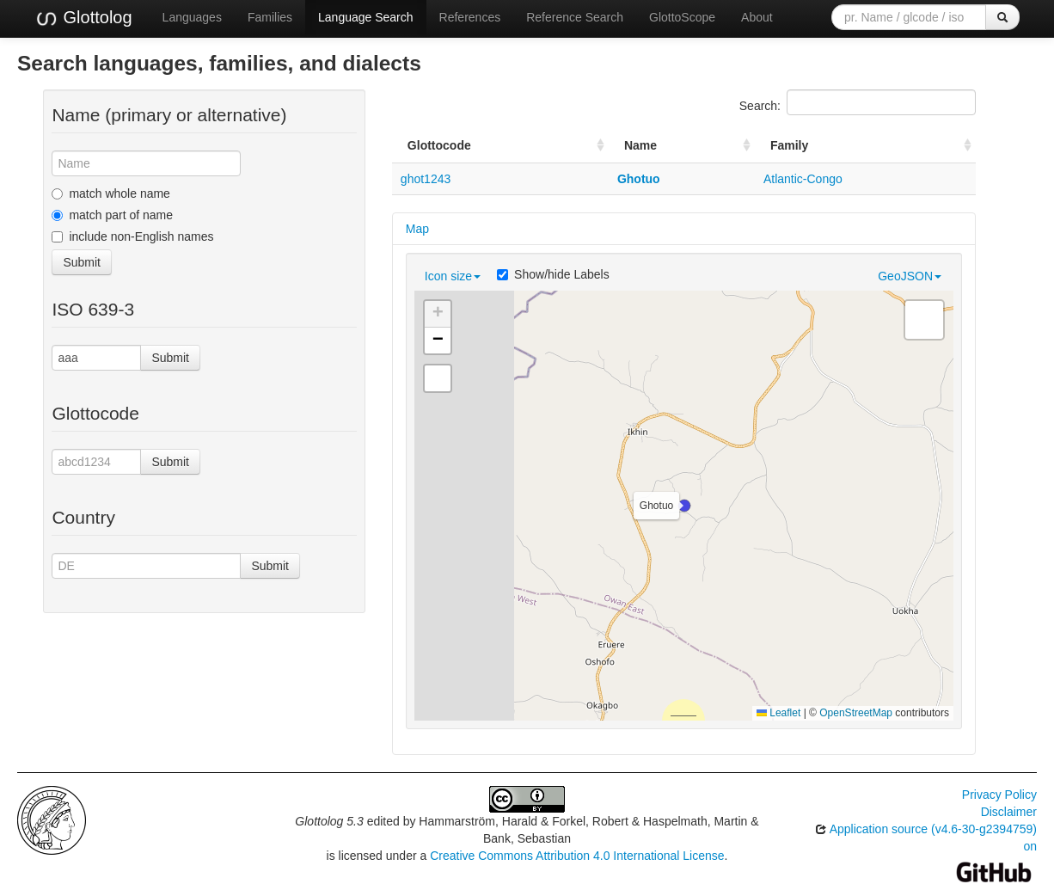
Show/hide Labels (553, 274)
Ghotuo (638, 179)
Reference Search (574, 17)
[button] (684, 505)
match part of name (112, 215)
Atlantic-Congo (803, 179)
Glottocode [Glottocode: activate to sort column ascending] (439, 145)
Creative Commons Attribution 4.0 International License (577, 855)
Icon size (453, 276)
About (757, 17)
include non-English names (132, 236)
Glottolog (83, 18)
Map (417, 229)
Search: (857, 102)
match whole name (111, 193)
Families (270, 17)
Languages (192, 17)
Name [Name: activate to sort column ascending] (640, 145)
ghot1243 (425, 179)
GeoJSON (909, 276)
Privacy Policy (999, 794)
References (470, 17)
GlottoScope (682, 17)
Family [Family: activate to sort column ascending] (789, 145)
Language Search (366, 17)
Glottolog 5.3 (329, 821)
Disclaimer (1009, 812)
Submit (82, 262)
